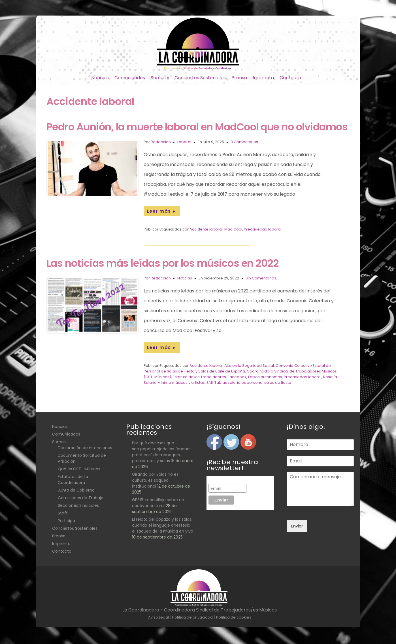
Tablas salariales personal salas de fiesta (252, 382)
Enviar (297, 526)
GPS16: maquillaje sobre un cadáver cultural (158, 503)
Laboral (184, 142)
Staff (63, 513)
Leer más (162, 211)
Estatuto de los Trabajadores (199, 377)
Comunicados (129, 77)
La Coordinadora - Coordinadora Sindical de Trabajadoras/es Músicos (199, 610)
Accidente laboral (206, 229)
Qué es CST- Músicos (79, 469)
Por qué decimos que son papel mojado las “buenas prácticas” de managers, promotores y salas (161, 452)
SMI (209, 382)
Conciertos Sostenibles (200, 77)
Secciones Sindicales (78, 505)
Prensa (239, 77)
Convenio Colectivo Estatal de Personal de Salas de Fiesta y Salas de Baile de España (237, 368)
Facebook (237, 377)
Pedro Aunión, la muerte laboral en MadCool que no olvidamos (197, 127)
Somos (160, 77)
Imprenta (263, 77)
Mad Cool (233, 229)
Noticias (100, 77)
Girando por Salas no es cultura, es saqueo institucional (155, 480)
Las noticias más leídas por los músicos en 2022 (162, 263)
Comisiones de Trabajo (80, 498)
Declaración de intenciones (85, 448)
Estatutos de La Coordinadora (73, 479)
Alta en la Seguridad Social (249, 365)
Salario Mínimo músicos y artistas (174, 382)
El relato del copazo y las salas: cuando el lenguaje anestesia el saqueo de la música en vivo (162, 525)
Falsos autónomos (265, 377)
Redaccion (161, 142)
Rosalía (330, 377)
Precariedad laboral (263, 229)
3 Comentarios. (245, 142)
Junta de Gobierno (76, 490)
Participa (66, 521)
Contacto (290, 77)
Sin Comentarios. (261, 278)
